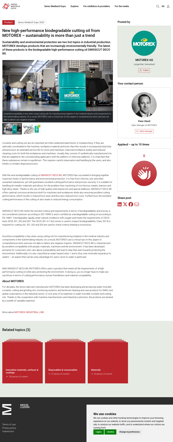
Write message (144, 131)
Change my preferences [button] (129, 432)
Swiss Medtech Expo (55, 6)
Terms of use (9, 424)
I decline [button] (110, 432)
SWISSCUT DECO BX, (51, 175)
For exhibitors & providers (96, 6)
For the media (122, 6)
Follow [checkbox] (144, 70)
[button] (12, 128)
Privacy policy (9, 428)
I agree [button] (99, 432)
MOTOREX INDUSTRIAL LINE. (29, 312)
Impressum (8, 431)
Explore (75, 6)
